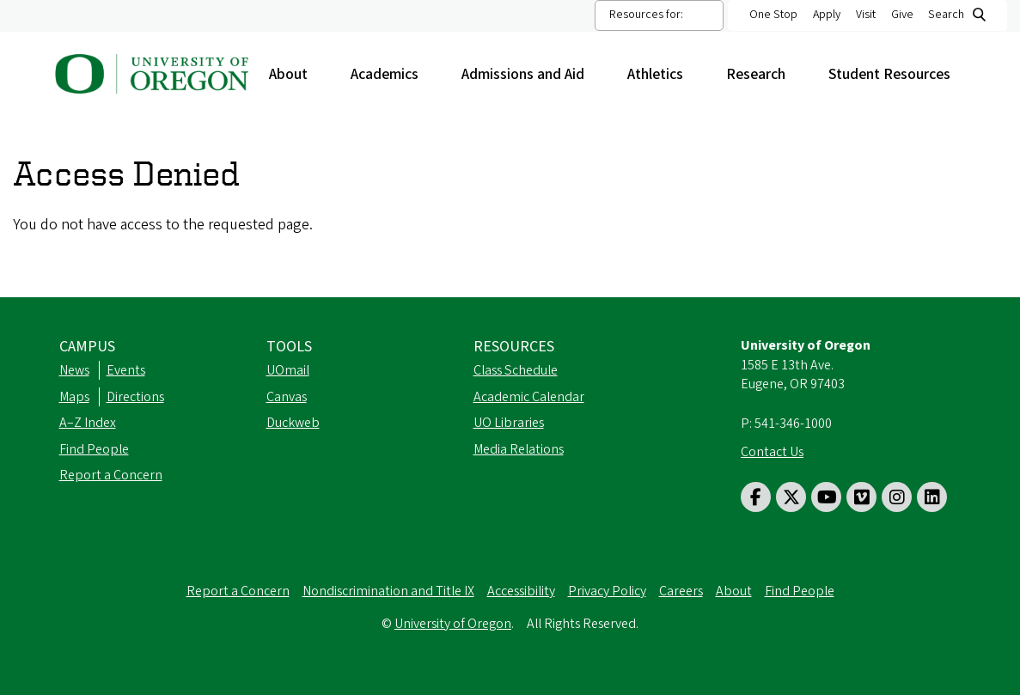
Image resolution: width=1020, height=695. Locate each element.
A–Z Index (87, 422)
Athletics (663, 74)
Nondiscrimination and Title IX (388, 591)
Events (126, 370)
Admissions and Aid (531, 74)
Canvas (286, 396)
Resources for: (646, 14)
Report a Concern (110, 475)
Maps (74, 396)
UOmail (287, 370)
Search (946, 14)
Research (764, 74)
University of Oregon (452, 623)
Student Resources (898, 74)
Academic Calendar (528, 396)
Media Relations (518, 449)
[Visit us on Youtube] (826, 497)
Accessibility (521, 591)
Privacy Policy (607, 591)
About (297, 74)
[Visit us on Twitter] (791, 497)
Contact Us (772, 451)
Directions (135, 396)
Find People (94, 449)
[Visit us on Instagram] (897, 497)
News (74, 370)
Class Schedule (515, 370)
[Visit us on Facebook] (756, 497)
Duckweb (293, 422)
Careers (681, 591)
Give (902, 14)
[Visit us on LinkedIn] (932, 497)
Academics (393, 74)
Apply (826, 14)
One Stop (773, 14)
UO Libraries (508, 422)
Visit (866, 14)
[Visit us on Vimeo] (861, 497)
